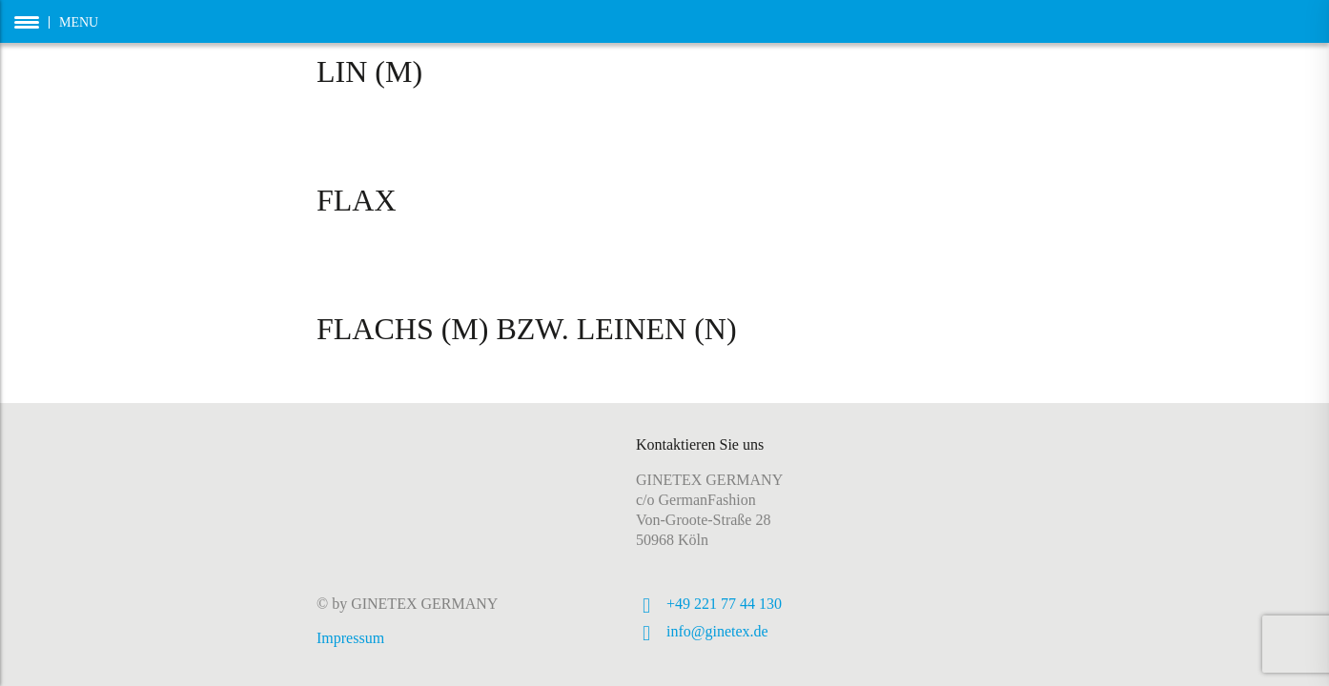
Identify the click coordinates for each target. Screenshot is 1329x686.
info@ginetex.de (717, 631)
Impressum (350, 638)
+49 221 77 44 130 (724, 603)
